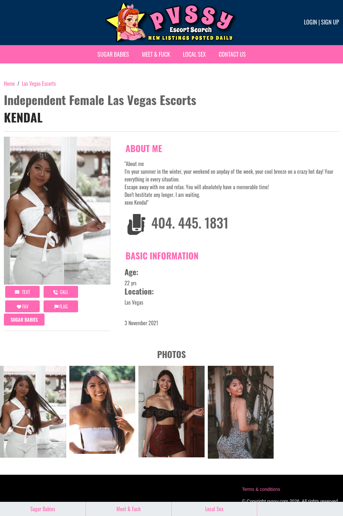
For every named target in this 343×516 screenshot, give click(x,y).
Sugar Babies (113, 54)
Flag (61, 306)
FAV (22, 306)
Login (310, 22)
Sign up (330, 22)
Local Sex (194, 54)
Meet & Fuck (156, 54)
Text (22, 291)
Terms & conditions (261, 489)
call (60, 291)
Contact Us (232, 54)
